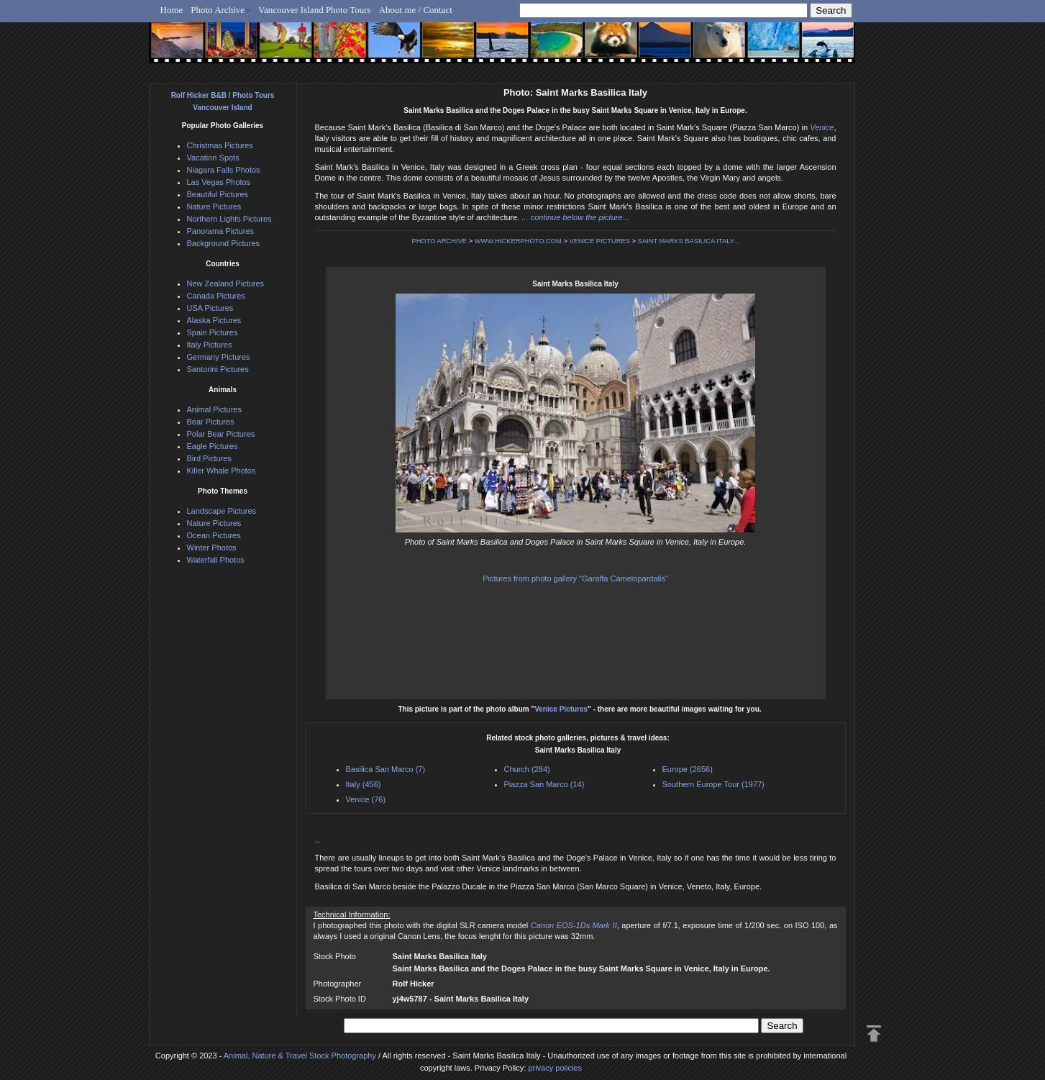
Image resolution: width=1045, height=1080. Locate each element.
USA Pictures (210, 308)
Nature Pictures (214, 206)
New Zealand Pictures (226, 283)
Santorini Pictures (218, 369)
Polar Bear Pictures (221, 434)
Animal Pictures (214, 409)
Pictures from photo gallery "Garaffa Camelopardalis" (575, 578)
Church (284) (527, 769)
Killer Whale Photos (221, 470)
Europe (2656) (687, 769)
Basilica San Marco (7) (386, 769)
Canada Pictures (216, 295)
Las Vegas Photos (219, 182)
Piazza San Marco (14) (544, 784)
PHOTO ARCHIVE (439, 241)
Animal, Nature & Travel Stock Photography (300, 1055)
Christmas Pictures (220, 145)
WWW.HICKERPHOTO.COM (518, 241)
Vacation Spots (213, 157)
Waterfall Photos (216, 559)
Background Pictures (223, 243)
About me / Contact (415, 9)
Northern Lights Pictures (229, 218)
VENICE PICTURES (599, 241)
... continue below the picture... (575, 217)
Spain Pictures (212, 332)
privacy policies (555, 1067)
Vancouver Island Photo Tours (314, 9)
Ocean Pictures (214, 535)
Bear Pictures (210, 421)
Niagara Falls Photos (223, 169)
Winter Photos (212, 547)
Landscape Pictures (222, 511)
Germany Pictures (218, 357)
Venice (822, 127)
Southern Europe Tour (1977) (713, 784)
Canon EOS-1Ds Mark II (574, 925)
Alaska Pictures (214, 320)
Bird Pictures (209, 458)
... (318, 839)
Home (171, 9)
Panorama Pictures (221, 231)
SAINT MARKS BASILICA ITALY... (688, 241)
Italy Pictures (209, 344)
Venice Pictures (561, 709)
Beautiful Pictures (218, 194)
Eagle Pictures (212, 446)
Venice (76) (366, 799)
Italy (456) (363, 784)
